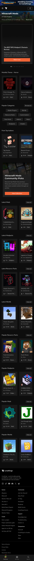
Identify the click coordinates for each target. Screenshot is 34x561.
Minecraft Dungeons (7, 510)
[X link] (16, 484)
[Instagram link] (3, 484)
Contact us (21, 522)
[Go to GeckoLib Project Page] (9, 417)
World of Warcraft (6, 498)
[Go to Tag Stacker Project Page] (9, 146)
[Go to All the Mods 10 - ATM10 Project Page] (9, 384)
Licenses (4, 550)
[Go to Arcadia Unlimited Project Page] (9, 251)
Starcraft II (4, 504)
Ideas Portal (21, 496)
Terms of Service (6, 544)
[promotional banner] (17, 3)
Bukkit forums (21, 507)
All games (4, 493)
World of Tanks (6, 513)
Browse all (28, 105)
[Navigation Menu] (2, 8)
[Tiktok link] (6, 484)
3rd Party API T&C (6, 531)
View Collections (17, 193)
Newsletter (21, 501)
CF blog (20, 498)
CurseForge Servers (23, 510)
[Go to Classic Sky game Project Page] (9, 317)
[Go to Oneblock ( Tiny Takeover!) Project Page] (9, 450)
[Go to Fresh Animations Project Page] (9, 350)
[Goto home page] (6, 8)
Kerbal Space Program (7, 507)
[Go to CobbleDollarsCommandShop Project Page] (9, 218)
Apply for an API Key (7, 528)
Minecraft (4, 496)
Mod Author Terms (6, 552)
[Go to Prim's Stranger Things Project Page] (9, 88)
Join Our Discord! (22, 493)
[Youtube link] (9, 484)
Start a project (5, 520)
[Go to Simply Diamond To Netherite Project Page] (9, 284)
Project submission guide (8, 522)
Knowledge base (22, 517)
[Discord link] (12, 484)
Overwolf (20, 529)
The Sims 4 (4, 501)
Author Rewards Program (8, 525)
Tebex (19, 535)
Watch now (17, 59)
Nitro (19, 538)
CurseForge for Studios (24, 532)
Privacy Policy (5, 547)
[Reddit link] (19, 484)
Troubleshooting (22, 520)
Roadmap (20, 504)
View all (29, 202)
